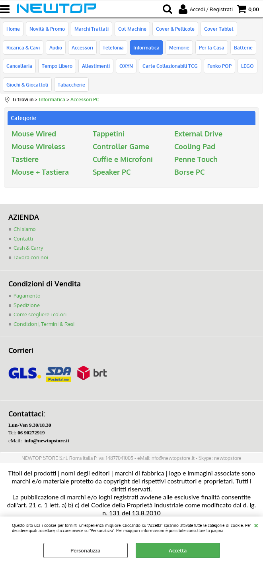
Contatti (23, 238)
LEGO (247, 66)
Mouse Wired (34, 133)
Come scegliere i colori (40, 314)
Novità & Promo (47, 29)
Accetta (178, 550)
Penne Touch (196, 159)
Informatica (146, 47)
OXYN (126, 66)
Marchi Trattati (91, 29)
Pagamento (27, 295)
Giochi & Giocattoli (27, 84)
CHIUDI (256, 524)
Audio (55, 47)
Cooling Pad (194, 146)
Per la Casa (211, 47)
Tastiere (25, 159)
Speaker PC (112, 172)
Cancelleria (19, 66)
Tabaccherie (71, 84)
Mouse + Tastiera (40, 172)
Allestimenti (96, 66)
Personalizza (85, 550)
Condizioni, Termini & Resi (44, 324)
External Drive (198, 133)
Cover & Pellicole (175, 29)
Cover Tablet (219, 29)
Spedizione (27, 305)
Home (13, 29)
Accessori (82, 47)
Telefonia (113, 47)
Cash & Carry (28, 248)
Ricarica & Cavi (23, 47)
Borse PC (189, 172)
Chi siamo (25, 229)
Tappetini (109, 133)
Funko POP (219, 66)
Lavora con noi (31, 257)
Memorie (179, 47)
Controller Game (121, 146)
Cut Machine (132, 29)
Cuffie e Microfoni (123, 159)
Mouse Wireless (38, 146)
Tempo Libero (57, 66)
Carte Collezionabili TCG (170, 66)
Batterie (243, 47)
